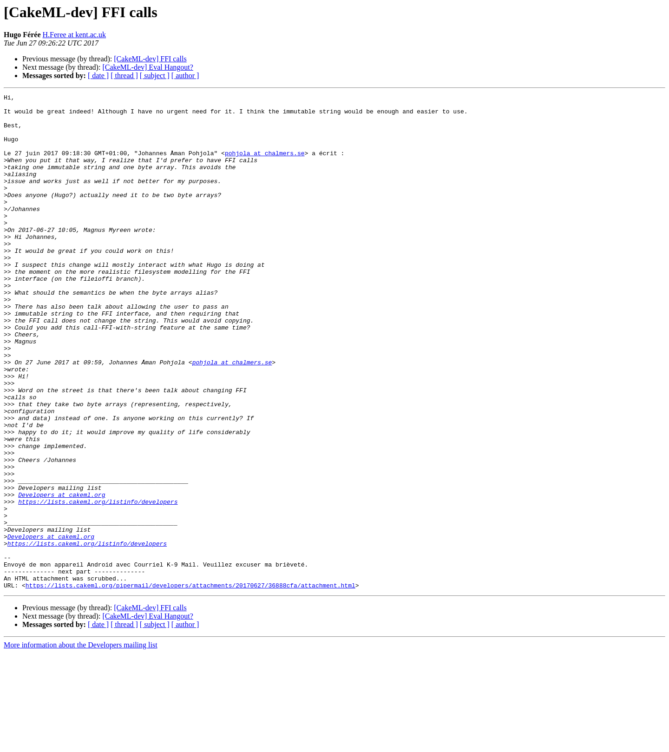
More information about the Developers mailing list (80, 744)
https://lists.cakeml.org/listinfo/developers (97, 584)
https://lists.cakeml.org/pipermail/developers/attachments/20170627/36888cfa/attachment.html (190, 684)
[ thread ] (124, 75)
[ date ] (98, 75)
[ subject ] (155, 75)
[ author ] (185, 75)
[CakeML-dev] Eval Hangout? (147, 67)
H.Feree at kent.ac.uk (74, 35)
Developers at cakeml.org (61, 575)
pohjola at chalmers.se (265, 165)
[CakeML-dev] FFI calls (150, 59)
